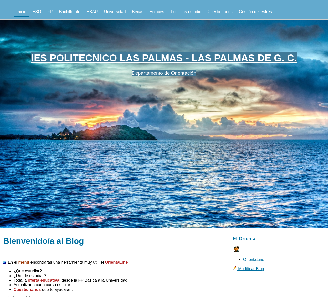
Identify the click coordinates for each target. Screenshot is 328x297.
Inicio (21, 11)
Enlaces (157, 11)
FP (50, 11)
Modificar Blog (248, 269)
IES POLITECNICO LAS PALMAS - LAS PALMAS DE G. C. (164, 57)
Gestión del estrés (255, 11)
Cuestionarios (220, 11)
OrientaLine (253, 259)
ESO (37, 11)
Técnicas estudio (185, 11)
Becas (137, 11)
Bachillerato (69, 11)
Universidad (115, 11)
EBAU (92, 11)
